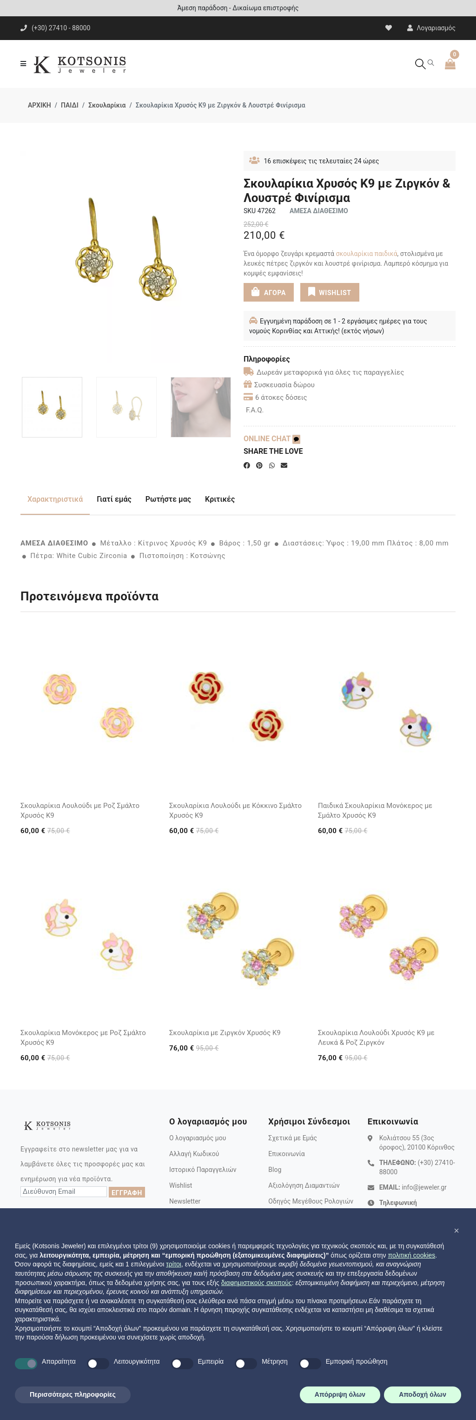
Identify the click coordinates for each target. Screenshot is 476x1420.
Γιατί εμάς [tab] (114, 499)
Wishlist (180, 1185)
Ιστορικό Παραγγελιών (203, 1169)
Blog (274, 1169)
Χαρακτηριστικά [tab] (55, 499)
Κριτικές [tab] (220, 499)
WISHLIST (329, 291)
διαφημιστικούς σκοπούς (256, 1282)
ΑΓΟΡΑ (268, 291)
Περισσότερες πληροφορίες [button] (73, 1394)
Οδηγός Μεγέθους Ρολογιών (310, 1201)
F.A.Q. (255, 410)
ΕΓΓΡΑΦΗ (127, 1193)
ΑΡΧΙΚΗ (39, 105)
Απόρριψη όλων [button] (340, 1394)
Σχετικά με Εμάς (292, 1138)
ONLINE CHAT (272, 438)
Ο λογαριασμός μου (197, 1138)
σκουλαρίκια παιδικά (366, 253)
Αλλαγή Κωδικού (194, 1154)
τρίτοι (173, 1264)
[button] (456, 1230)
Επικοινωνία (286, 1154)
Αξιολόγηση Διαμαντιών (304, 1185)
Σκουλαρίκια (107, 105)
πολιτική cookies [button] (411, 1255)
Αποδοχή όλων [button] (422, 1394)
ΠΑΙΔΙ (70, 105)
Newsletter (184, 1201)
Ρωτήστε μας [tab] (168, 499)
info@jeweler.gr (424, 1187)
